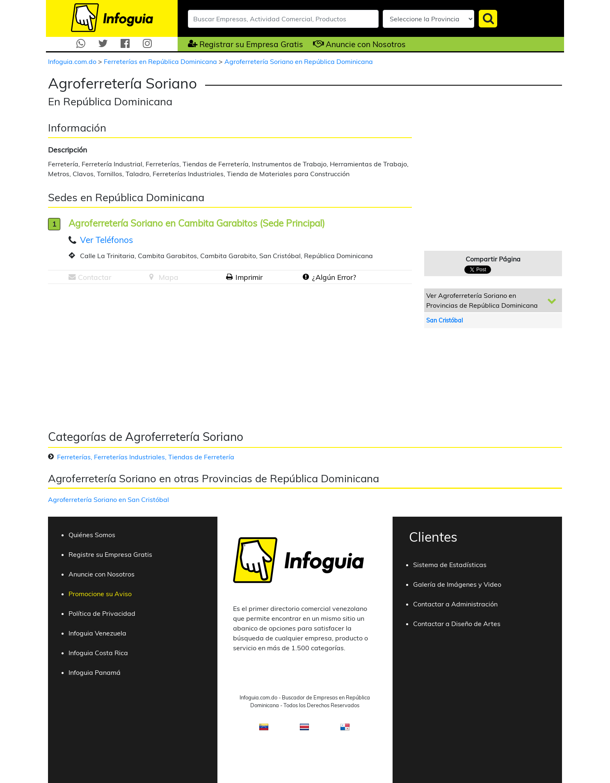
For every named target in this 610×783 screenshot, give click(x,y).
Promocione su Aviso (100, 594)
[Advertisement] (117, 353)
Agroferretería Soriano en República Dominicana (298, 61)
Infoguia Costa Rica (98, 653)
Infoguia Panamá (95, 672)
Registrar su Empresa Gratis (251, 44)
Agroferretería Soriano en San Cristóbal (108, 499)
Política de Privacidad (102, 613)
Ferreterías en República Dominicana (161, 61)
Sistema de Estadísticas (450, 565)
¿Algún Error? (334, 276)
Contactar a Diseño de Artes (456, 624)
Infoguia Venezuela (97, 633)
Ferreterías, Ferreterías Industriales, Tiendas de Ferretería (145, 457)
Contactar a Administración (455, 604)
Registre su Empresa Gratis (110, 554)
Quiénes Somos (92, 535)
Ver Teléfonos (106, 239)
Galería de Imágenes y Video (457, 584)
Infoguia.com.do (73, 61)
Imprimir (249, 276)
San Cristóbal (444, 320)
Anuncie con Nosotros (366, 44)
